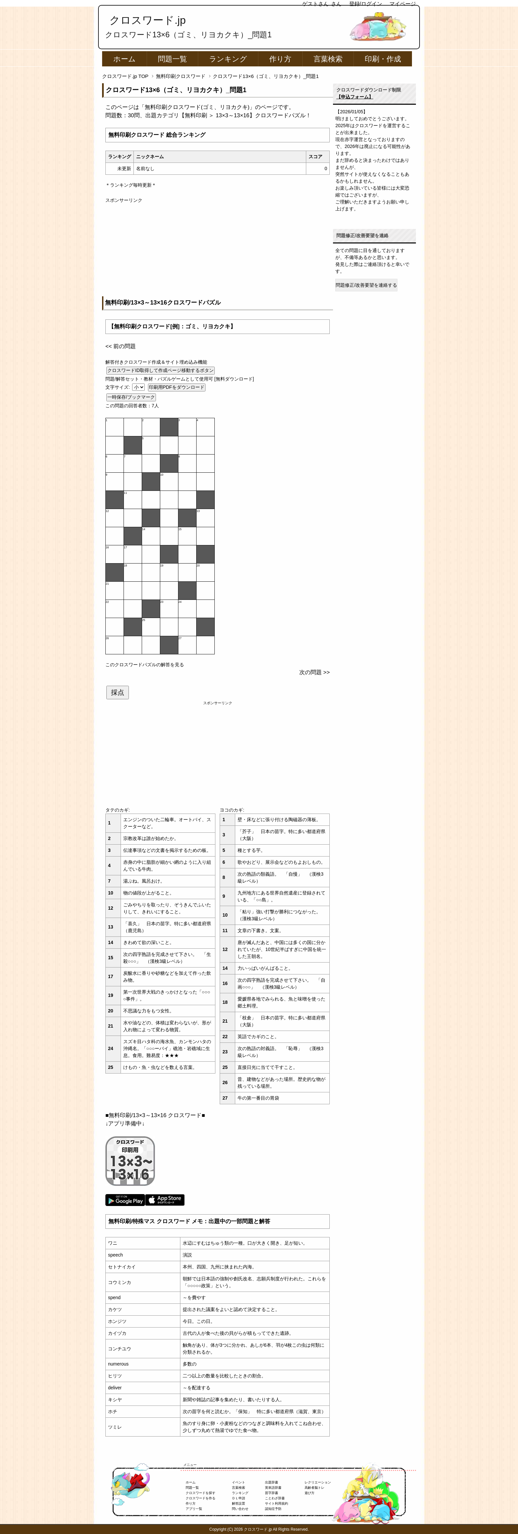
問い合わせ (240, 1509)
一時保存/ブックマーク (131, 397)
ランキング (228, 59)
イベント (238, 1482)
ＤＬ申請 (238, 1498)
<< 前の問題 (120, 346)
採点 (117, 692)
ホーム (124, 59)
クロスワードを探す (200, 1493)
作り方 (280, 59)
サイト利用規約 (276, 1503)
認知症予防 (273, 1509)
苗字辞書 (271, 1493)
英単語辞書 (273, 1487)
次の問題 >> (314, 672)
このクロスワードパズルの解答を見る (144, 664)
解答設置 (238, 1503)
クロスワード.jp (147, 20)
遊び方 (309, 1493)
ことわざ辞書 (275, 1498)
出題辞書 (271, 1482)
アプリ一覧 (194, 1509)
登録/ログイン (365, 4)
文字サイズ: (118, 387)
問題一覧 (172, 59)
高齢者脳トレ (314, 1487)
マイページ (402, 4)
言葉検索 (328, 59)
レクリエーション (318, 1482)
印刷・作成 (383, 59)
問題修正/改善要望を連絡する (366, 285)
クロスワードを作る (200, 1498)
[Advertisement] (217, 250)
